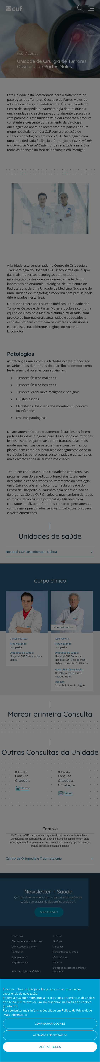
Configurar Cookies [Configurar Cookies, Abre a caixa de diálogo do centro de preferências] (50, 1023)
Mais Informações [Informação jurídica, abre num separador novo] (15, 1015)
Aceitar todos (50, 1047)
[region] (50, 1020)
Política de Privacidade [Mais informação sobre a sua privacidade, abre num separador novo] (77, 1010)
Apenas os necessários (50, 1035)
